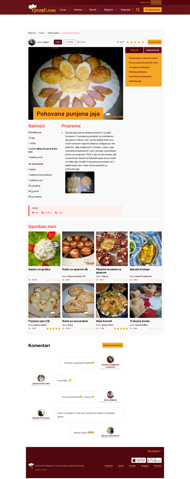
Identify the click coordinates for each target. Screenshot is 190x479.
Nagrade (125, 9)
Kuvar (63, 9)
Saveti (92, 9)
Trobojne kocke (146, 306)
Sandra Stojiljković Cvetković (110, 365)
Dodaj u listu (154, 42)
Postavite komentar (112, 345)
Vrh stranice (154, 452)
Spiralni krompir (146, 256)
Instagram (145, 467)
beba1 (46, 42)
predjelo (48, 212)
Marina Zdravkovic (110, 436)
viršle (60, 212)
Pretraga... (137, 9)
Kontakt (81, 467)
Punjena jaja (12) (44, 306)
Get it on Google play (154, 461)
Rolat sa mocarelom (78, 306)
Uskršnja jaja (135, 81)
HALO (44, 471)
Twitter (121, 467)
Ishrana (78, 9)
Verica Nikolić (110, 400)
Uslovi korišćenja (62, 467)
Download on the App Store (138, 461)
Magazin (108, 9)
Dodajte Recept (152, 9)
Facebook (109, 467)
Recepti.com (42, 8)
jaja (36, 212)
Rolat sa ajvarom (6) (78, 256)
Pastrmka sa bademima (140, 76)
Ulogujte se (157, 2)
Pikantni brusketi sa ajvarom (112, 256)
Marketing (73, 467)
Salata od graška (44, 256)
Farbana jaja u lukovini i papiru (143, 58)
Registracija (145, 2)
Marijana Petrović (41, 418)
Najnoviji (134, 50)
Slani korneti (112, 306)
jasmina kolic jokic (41, 383)
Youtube (132, 467)
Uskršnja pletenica (138, 72)
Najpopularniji (152, 50)
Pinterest (158, 467)
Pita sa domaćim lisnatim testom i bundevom (143, 62)
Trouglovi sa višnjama (139, 67)
